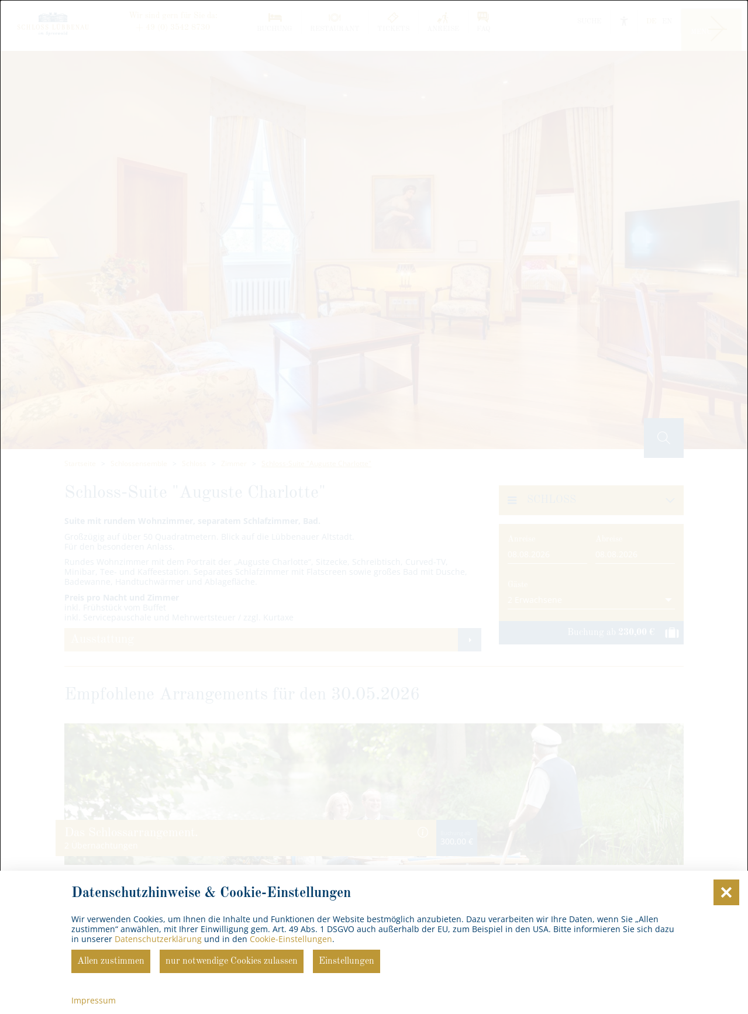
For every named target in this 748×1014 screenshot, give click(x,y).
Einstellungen (346, 961)
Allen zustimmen (110, 961)
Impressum (93, 1000)
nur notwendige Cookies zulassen (232, 961)
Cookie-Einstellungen (291, 938)
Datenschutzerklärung (158, 938)
